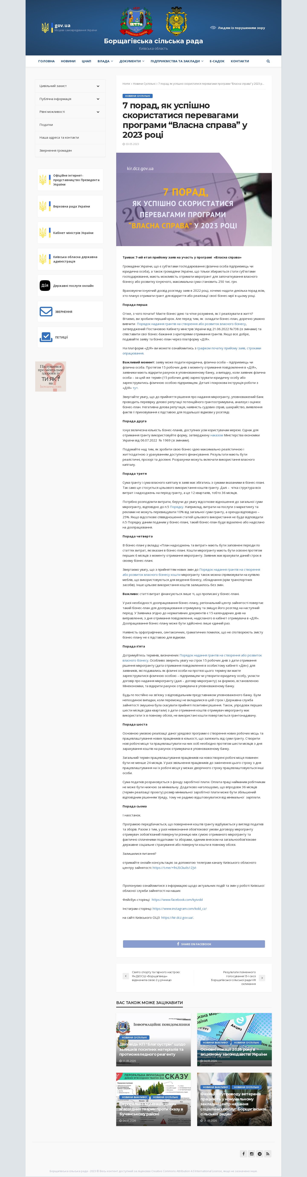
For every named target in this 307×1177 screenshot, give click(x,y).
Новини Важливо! (215, 1042)
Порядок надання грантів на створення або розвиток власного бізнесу (191, 324)
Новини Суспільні (137, 95)
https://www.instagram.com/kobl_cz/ (180, 908)
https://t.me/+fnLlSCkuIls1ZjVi (174, 867)
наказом (216, 435)
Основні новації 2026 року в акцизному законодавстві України (233, 1052)
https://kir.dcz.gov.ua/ (177, 917)
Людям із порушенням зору (241, 28)
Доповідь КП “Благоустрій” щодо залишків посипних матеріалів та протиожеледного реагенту (152, 1049)
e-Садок (217, 61)
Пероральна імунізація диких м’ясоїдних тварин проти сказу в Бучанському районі (151, 1109)
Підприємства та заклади (175, 61)
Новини (68, 61)
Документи (130, 61)
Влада (103, 61)
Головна (46, 61)
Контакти (240, 61)
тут (135, 388)
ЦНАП (86, 61)
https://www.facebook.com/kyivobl (177, 899)
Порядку (176, 507)
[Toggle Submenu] (98, 86)
